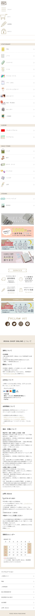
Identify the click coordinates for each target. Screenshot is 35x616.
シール (5, 69)
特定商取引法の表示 (7, 597)
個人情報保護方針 (6, 592)
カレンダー (6, 109)
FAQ (2, 581)
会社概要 (3, 602)
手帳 (4, 49)
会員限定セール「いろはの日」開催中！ (15, 419)
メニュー (6, 9)
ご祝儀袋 (5, 116)
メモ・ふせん (7, 83)
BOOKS (5, 205)
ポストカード (7, 96)
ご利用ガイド (5, 576)
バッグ (5, 151)
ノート (5, 56)
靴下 (4, 158)
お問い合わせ (5, 607)
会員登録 (6, 24)
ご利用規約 (4, 586)
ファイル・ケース (8, 76)
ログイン (6, 31)
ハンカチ (5, 178)
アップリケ (6, 171)
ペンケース (6, 62)
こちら (9, 385)
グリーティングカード (9, 89)
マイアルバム (7, 137)
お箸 (4, 184)
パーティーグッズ (8, 199)
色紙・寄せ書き (7, 103)
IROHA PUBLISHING (20, 613)
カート (5, 16)
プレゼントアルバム (8, 130)
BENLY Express (10, 373)
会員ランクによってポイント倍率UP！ (14, 417)
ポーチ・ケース (7, 164)
